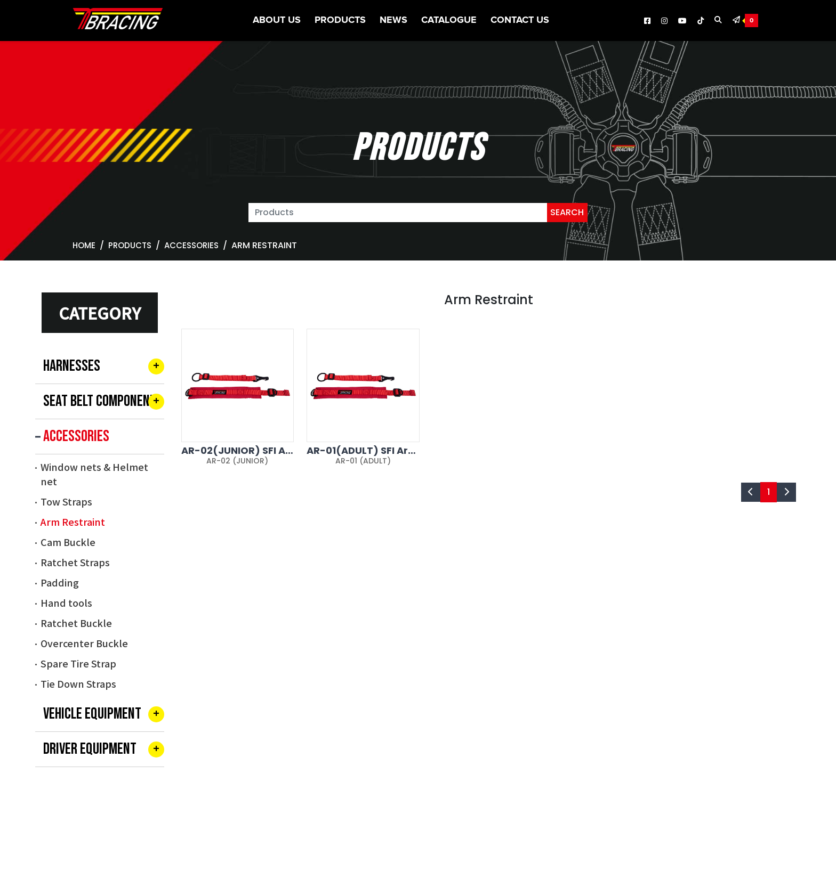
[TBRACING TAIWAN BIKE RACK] (118, 21)
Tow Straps (66, 501)
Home (84, 245)
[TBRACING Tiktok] (700, 21)
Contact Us (520, 20)
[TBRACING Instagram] (664, 21)
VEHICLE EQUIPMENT (92, 713)
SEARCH (567, 212)
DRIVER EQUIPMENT (89, 749)
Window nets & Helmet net (94, 474)
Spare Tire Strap (78, 663)
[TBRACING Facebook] (647, 21)
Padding (60, 582)
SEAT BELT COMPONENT (99, 401)
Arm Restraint (73, 521)
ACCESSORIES (191, 245)
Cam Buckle (68, 542)
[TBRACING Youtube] (682, 21)
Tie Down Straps (78, 683)
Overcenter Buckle (84, 643)
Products (340, 20)
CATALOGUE (449, 20)
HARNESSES (71, 366)
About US (277, 20)
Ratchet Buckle (76, 623)
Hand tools (66, 602)
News (393, 20)
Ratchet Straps (75, 562)
